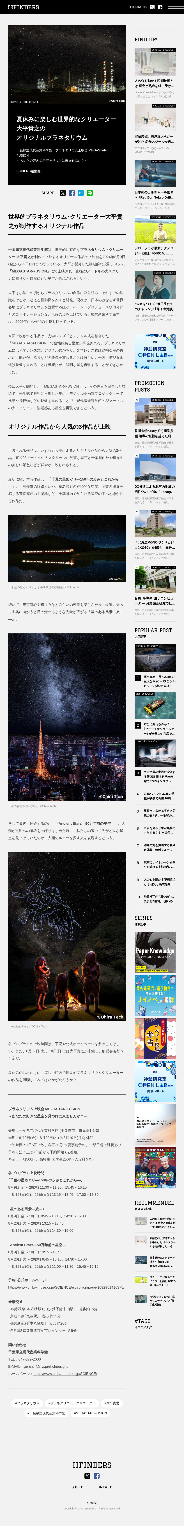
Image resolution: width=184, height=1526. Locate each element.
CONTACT (103, 1487)
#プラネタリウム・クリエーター (72, 1403)
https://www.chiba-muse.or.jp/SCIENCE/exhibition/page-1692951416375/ (66, 1287)
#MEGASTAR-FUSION (90, 1413)
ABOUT (78, 1487)
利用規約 (92, 1502)
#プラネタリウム (27, 1403)
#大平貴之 (112, 1403)
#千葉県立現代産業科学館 (46, 1413)
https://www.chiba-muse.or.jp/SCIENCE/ (65, 1374)
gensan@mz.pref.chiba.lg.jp (46, 1366)
